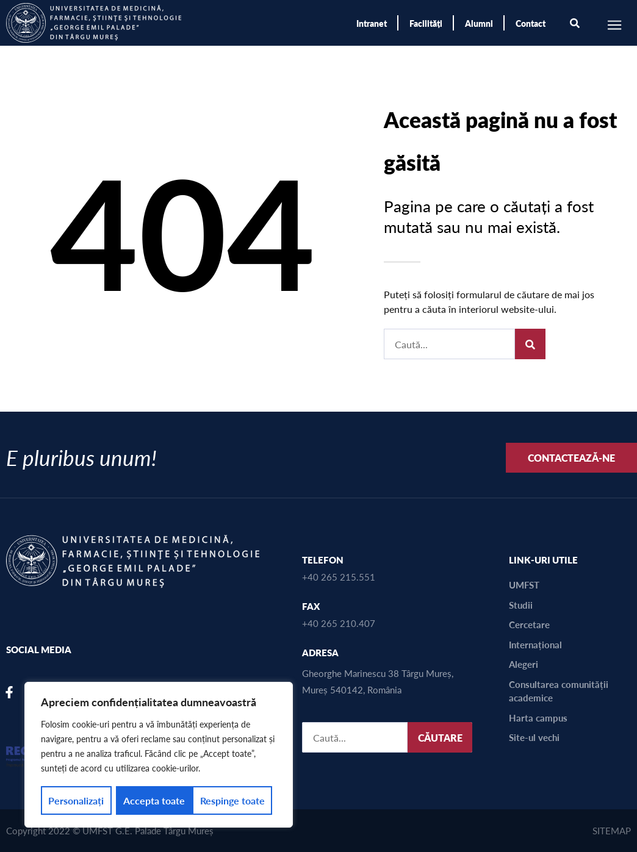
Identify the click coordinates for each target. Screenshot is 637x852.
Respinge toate (155, 800)
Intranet (371, 23)
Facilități (425, 23)
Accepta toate (238, 800)
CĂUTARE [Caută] (440, 738)
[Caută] (530, 344)
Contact (530, 23)
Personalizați (76, 800)
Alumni (479, 23)
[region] (158, 755)
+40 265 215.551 (338, 576)
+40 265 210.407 (338, 623)
